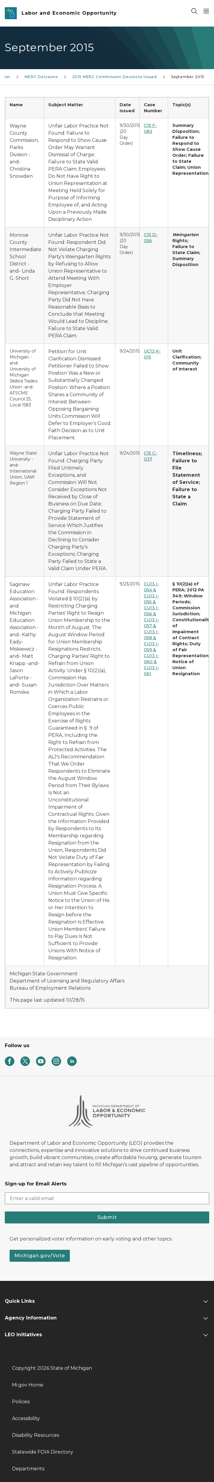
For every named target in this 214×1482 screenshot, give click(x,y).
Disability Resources (35, 1435)
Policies (21, 1401)
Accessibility (26, 1418)
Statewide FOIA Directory (42, 1452)
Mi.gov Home (27, 1385)
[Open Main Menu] (206, 11)
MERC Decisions (41, 77)
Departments (28, 1469)
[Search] (194, 11)
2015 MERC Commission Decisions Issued (114, 77)
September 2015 (187, 77)
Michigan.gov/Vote (39, 1255)
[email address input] (107, 1198)
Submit (107, 1217)
